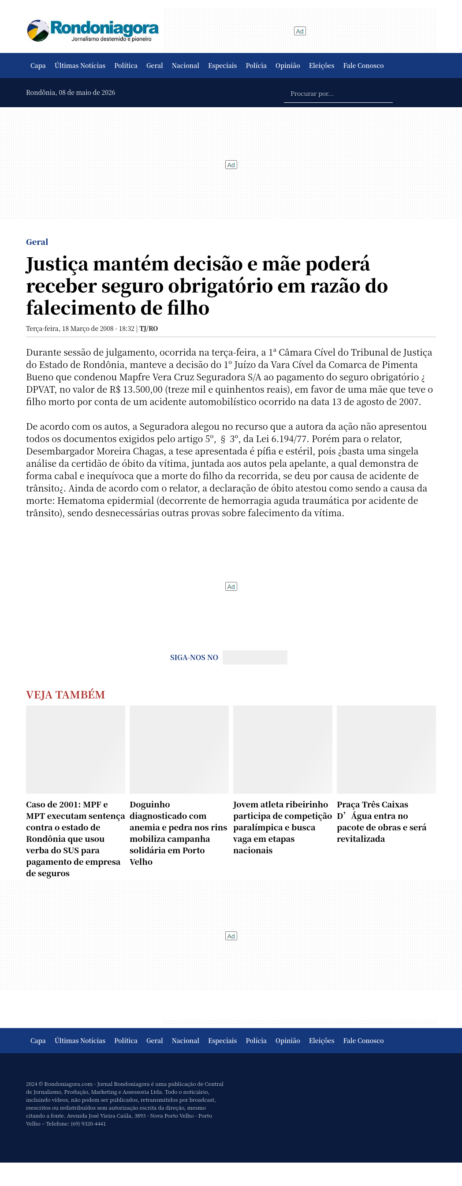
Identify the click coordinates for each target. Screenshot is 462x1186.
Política (126, 65)
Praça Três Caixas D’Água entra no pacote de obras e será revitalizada (382, 821)
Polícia (256, 65)
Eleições (322, 65)
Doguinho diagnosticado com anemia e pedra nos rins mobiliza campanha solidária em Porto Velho (178, 832)
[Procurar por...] (338, 93)
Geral (154, 65)
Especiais (222, 65)
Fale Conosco (363, 65)
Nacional (185, 65)
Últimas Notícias (80, 65)
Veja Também (65, 694)
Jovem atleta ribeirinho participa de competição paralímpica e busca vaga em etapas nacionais (282, 827)
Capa (38, 65)
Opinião (288, 65)
